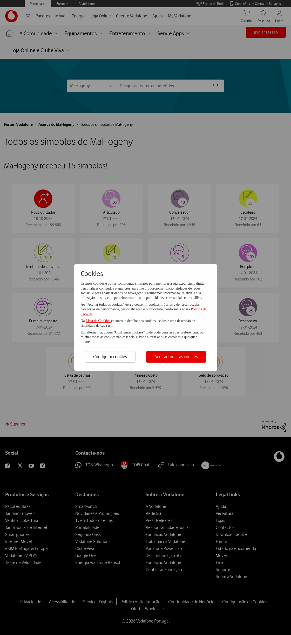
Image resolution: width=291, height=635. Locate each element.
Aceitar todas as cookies (176, 356)
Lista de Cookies (98, 321)
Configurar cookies (110, 356)
